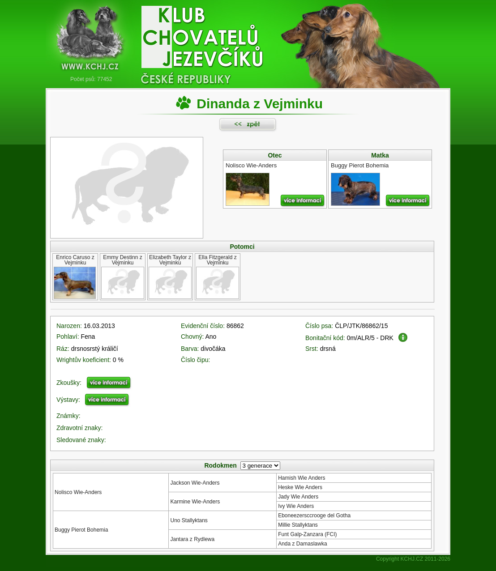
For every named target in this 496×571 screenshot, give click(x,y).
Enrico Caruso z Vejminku (75, 260)
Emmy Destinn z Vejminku (122, 260)
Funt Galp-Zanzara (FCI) (307, 534)
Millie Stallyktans (298, 525)
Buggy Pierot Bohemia (81, 530)
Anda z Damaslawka (302, 544)
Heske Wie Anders (300, 487)
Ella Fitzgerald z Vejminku (217, 260)
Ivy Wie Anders (296, 506)
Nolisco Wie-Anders (78, 492)
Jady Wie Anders (298, 497)
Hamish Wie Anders (301, 478)
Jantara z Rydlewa (192, 539)
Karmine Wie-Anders (195, 502)
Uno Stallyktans (188, 520)
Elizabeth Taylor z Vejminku (170, 260)
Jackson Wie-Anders (194, 483)
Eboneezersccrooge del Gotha (314, 515)
